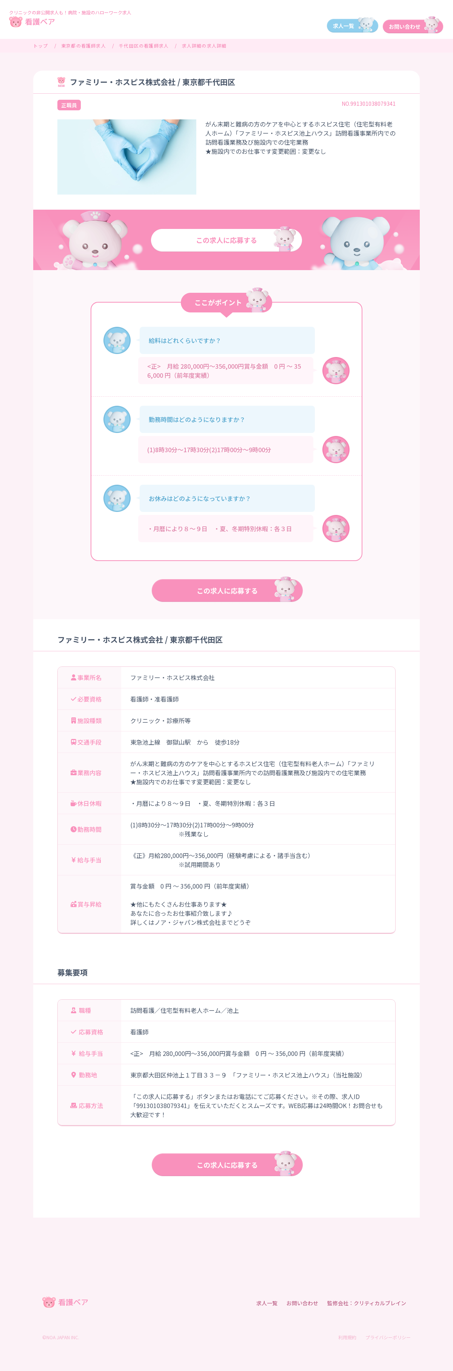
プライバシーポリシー (388, 1337)
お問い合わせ (302, 1303)
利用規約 (347, 1337)
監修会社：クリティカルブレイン (366, 1303)
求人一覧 (266, 1303)
